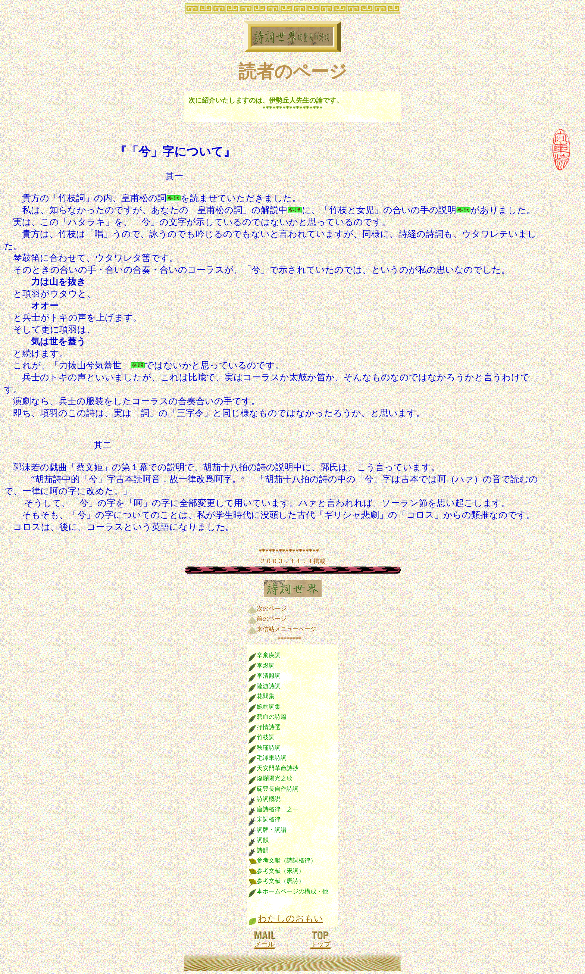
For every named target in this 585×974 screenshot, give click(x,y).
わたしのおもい (290, 918)
